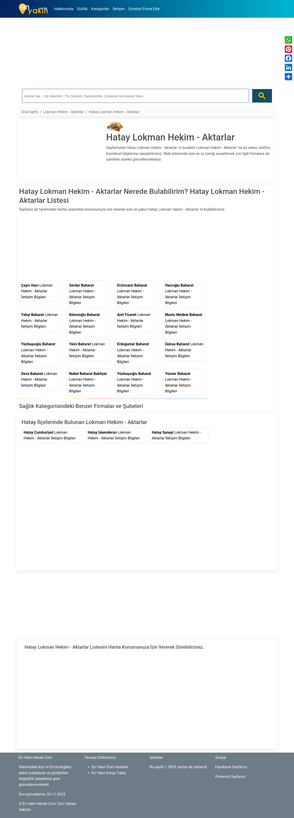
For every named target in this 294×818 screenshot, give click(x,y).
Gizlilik (82, 9)
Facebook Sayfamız (231, 767)
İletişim (119, 9)
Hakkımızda (63, 9)
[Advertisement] (147, 53)
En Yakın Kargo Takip (109, 773)
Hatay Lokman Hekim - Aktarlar (114, 112)
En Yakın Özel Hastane (110, 767)
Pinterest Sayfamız (230, 776)
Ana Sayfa (30, 112)
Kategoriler (100, 9)
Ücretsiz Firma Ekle (144, 9)
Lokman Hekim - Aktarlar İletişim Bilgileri (37, 291)
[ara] (135, 96)
